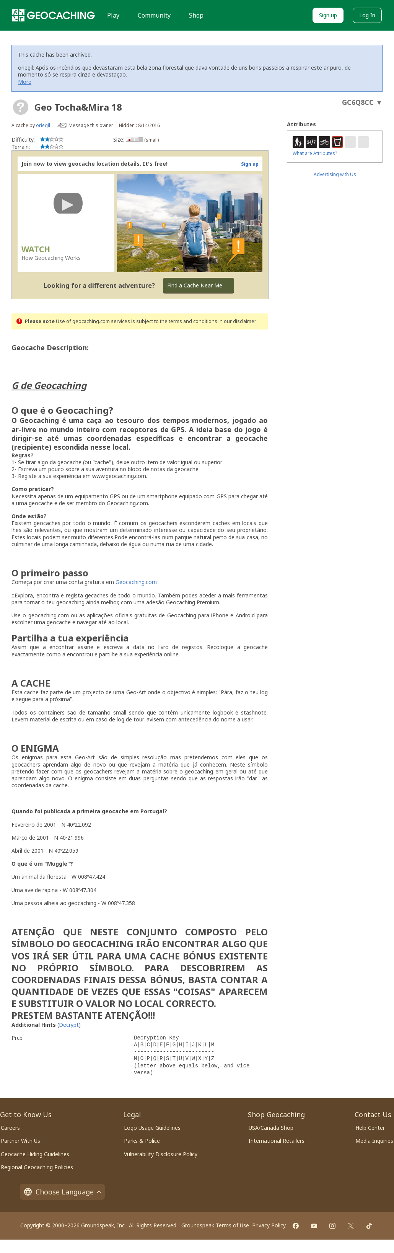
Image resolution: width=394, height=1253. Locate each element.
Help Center (370, 1127)
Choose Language (62, 1191)
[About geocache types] (20, 107)
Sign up (328, 15)
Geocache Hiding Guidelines (35, 1154)
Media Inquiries (374, 1140)
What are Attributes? (315, 153)
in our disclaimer (237, 321)
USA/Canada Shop (271, 1127)
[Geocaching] (53, 15)
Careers (10, 1127)
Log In (367, 15)
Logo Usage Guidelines (152, 1127)
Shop (196, 15)
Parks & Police (142, 1140)
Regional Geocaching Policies (37, 1167)
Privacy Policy (269, 1225)
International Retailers (276, 1140)
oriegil (43, 125)
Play (113, 15)
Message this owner (90, 125)
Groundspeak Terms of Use (215, 1225)
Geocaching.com (136, 582)
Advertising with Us (335, 174)
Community (154, 15)
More (24, 81)
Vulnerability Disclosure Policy (160, 1154)
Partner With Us (20, 1140)
